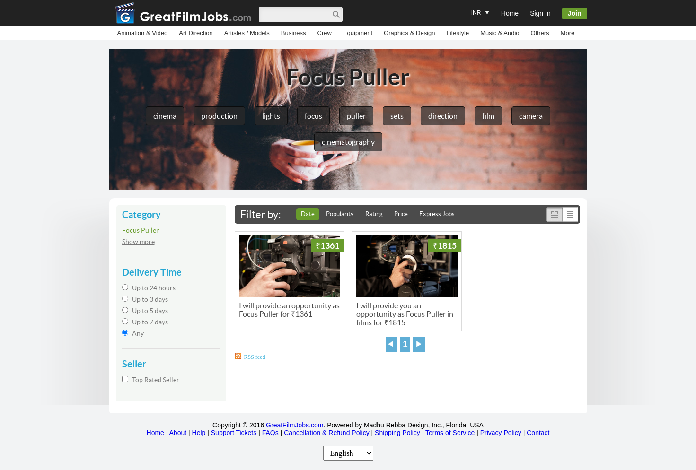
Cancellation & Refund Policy (327, 432)
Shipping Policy (397, 432)
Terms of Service (450, 432)
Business (293, 32)
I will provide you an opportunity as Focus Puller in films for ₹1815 (404, 314)
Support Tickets (234, 432)
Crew (324, 32)
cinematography (348, 142)
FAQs (270, 432)
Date (308, 214)
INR (480, 8)
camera (531, 116)
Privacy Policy (500, 432)
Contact (538, 432)
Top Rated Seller (150, 379)
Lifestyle (457, 32)
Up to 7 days (145, 322)
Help (199, 432)
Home (510, 13)
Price (401, 214)
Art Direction (196, 32)
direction (443, 116)
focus (313, 116)
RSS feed (254, 357)
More (568, 32)
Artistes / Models (247, 32)
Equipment (357, 32)
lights (271, 116)
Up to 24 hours (149, 288)
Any (133, 333)
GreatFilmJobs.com (294, 425)
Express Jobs (437, 214)
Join (574, 13)
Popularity (340, 214)
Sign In (540, 13)
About (178, 432)
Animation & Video (142, 32)
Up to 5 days (145, 310)
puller (356, 116)
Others (540, 32)
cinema (165, 116)
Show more (138, 241)
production (219, 116)
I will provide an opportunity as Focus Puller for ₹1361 (289, 309)
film (488, 116)
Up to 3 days (145, 299)
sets (397, 116)
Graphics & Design (409, 32)
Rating (374, 214)
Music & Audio (499, 32)
